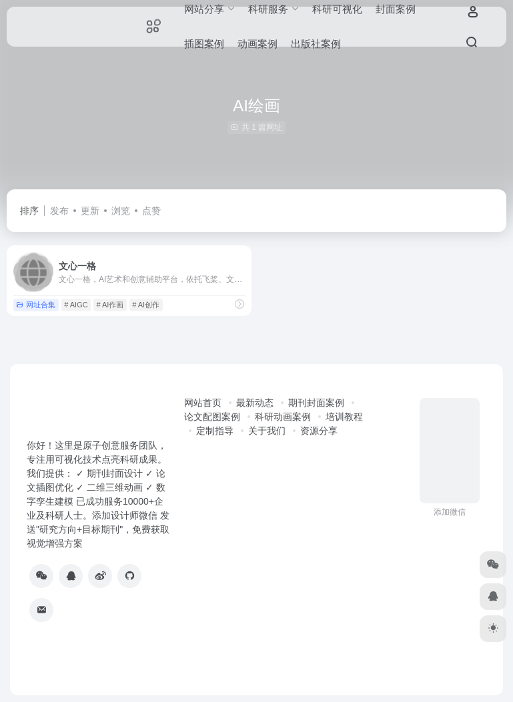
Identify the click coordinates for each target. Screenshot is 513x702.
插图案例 (204, 43)
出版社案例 (316, 43)
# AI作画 (109, 305)
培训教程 (344, 416)
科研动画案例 (283, 416)
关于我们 (267, 430)
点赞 (151, 210)
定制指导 (214, 430)
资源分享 (319, 430)
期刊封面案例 (316, 402)
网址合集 (35, 305)
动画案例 (257, 43)
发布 (59, 210)
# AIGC (75, 305)
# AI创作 (145, 305)
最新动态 (255, 402)
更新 (90, 210)
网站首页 (202, 402)
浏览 (120, 210)
